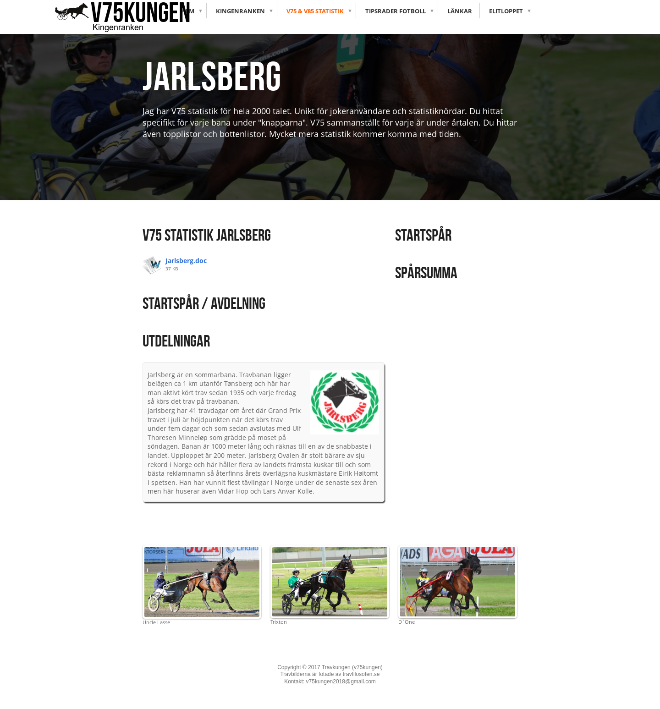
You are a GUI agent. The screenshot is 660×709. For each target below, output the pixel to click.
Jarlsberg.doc (186, 260)
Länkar (459, 11)
